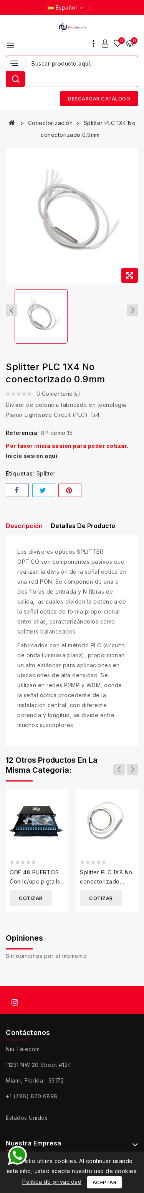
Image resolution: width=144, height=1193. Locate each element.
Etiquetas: (20, 473)
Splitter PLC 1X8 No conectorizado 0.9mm (106, 881)
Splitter (46, 473)
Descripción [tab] (24, 526)
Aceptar (105, 1182)
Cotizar (31, 898)
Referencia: (22, 432)
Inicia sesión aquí (31, 456)
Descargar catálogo (99, 98)
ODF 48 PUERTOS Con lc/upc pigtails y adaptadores (35, 881)
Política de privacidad (51, 1181)
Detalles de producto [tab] (83, 526)
